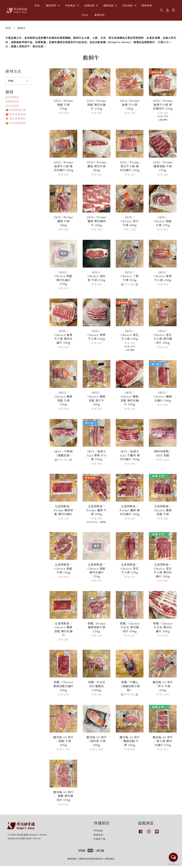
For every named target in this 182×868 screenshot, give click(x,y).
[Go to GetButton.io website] (173, 864)
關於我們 (53, 6)
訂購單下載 (99, 841)
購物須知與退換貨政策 (91, 860)
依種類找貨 (12, 103)
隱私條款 (110, 860)
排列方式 (13, 73)
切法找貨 (129, 6)
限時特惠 (147, 6)
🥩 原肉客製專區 (15, 116)
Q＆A (85, 15)
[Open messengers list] (173, 857)
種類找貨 (110, 6)
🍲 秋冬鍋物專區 (15, 124)
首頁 (37, 6)
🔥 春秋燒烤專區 (15, 120)
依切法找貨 (12, 107)
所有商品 (72, 6)
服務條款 (72, 860)
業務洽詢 (99, 15)
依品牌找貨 (12, 98)
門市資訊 (98, 832)
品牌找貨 (91, 6)
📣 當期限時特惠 (15, 111)
